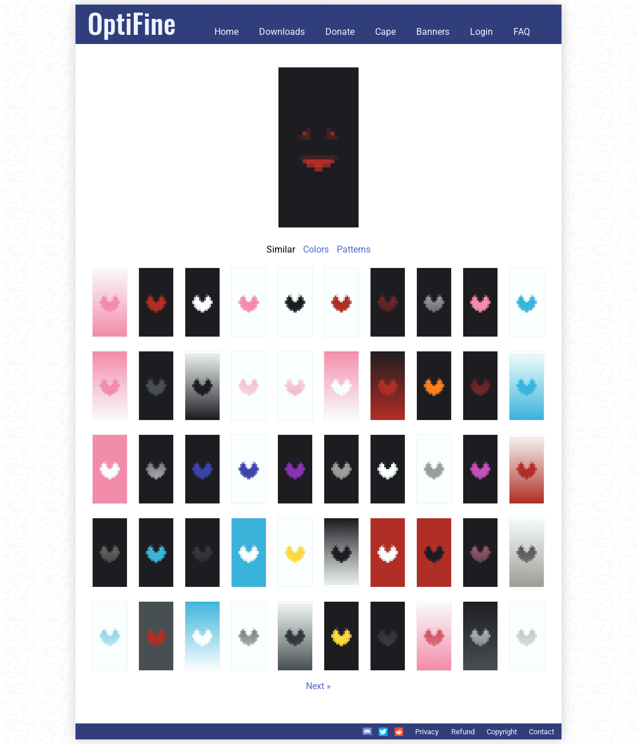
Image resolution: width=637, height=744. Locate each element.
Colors (316, 249)
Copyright (502, 731)
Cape (385, 31)
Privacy (427, 731)
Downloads (282, 31)
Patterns (354, 249)
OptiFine (131, 22)
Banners (432, 31)
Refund (463, 731)
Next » (318, 686)
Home (226, 31)
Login (481, 31)
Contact (541, 731)
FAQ (521, 31)
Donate (340, 31)
